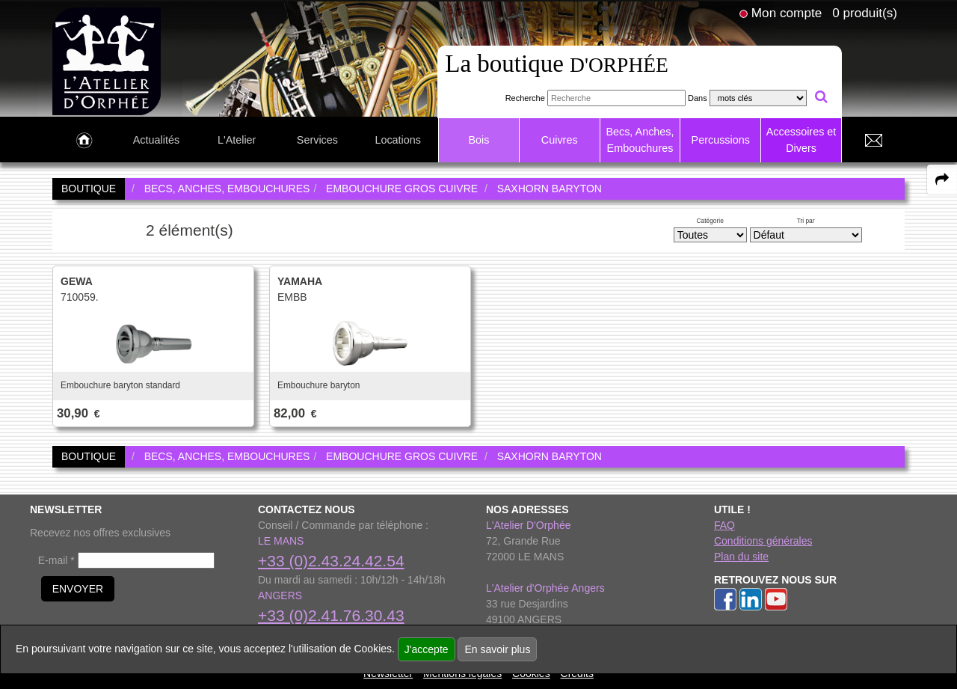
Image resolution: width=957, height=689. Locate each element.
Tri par (806, 220)
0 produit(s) (864, 12)
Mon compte (786, 12)
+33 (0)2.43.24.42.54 (331, 560)
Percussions (721, 140)
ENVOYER (77, 589)
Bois (478, 140)
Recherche (525, 98)
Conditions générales (763, 541)
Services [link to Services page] (317, 140)
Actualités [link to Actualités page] (156, 140)
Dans (697, 98)
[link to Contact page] (873, 140)
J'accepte (426, 649)
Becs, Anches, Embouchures (640, 140)
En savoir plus (497, 649)
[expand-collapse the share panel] (942, 180)
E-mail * (56, 560)
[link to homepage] (106, 60)
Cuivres (559, 140)
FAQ (724, 525)
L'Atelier (237, 140)
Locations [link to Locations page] (398, 140)
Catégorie (710, 220)
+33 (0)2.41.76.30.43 (331, 615)
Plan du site (741, 557)
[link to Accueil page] (84, 140)
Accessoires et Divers (801, 140)
